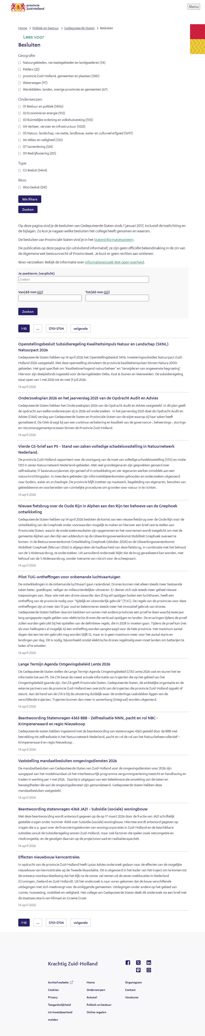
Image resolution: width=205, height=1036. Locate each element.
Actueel (92, 997)
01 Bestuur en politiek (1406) (43, 106)
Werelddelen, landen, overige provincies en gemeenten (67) (65, 89)
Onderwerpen (96, 989)
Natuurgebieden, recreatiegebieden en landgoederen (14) (64, 62)
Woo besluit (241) (35, 187)
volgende (82, 328)
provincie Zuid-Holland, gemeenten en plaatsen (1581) (61, 76)
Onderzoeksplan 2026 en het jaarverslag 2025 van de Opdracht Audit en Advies (88, 398)
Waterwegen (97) (35, 82)
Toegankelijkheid (59, 1004)
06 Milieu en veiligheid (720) (43, 140)
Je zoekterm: (36, 273)
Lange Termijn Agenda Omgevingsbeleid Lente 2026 (64, 664)
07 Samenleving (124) (38, 146)
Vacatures (131, 997)
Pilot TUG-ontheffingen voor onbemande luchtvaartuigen (69, 577)
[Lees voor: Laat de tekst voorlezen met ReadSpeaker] (31, 37)
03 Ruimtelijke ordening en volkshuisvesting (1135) (58, 120)
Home (91, 982)
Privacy (53, 997)
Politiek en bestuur (99, 1004)
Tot (98, 292)
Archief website (58, 982)
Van (30, 292)
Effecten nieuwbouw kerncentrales (49, 857)
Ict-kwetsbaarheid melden (60, 1015)
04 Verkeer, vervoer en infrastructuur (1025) (54, 126)
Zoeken (28, 209)
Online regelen (96, 1012)
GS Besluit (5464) (35, 170)
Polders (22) (31, 69)
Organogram (133, 982)
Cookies (53, 989)
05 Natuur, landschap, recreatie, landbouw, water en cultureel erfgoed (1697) (78, 133)
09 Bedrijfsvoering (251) (39, 153)
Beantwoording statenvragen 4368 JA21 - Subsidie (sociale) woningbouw (82, 809)
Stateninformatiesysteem (113, 239)
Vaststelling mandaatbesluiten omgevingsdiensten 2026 (67, 760)
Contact (130, 989)
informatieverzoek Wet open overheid (114, 262)
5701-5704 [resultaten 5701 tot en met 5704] (56, 328)
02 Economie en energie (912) (44, 113)
